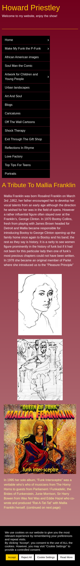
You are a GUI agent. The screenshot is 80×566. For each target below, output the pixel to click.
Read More (66, 557)
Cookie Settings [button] (46, 557)
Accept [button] (12, 557)
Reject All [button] (26, 557)
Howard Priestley (31, 7)
